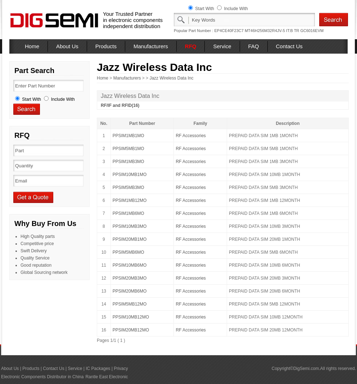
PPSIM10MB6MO (130, 265)
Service (222, 46)
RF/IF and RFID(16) (120, 105)
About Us (67, 46)
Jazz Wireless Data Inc (171, 78)
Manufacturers (151, 46)
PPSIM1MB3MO (128, 161)
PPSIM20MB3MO (130, 278)
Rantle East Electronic (106, 376)
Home (32, 46)
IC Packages (98, 368)
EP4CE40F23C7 (229, 30)
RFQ (190, 46)
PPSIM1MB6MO (128, 213)
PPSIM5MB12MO (130, 304)
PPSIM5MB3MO (128, 187)
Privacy (121, 368)
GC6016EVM (312, 30)
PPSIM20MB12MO (131, 330)
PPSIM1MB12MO (130, 200)
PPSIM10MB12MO (131, 317)
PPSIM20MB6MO (130, 291)
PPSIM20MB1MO (130, 239)
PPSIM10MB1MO (130, 174)
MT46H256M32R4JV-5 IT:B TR (272, 30)
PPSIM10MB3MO (130, 226)
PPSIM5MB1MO (128, 148)
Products (106, 46)
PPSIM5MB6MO (128, 252)
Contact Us (289, 46)
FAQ (253, 46)
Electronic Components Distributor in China (42, 376)
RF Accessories (190, 135)
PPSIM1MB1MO (128, 135)
